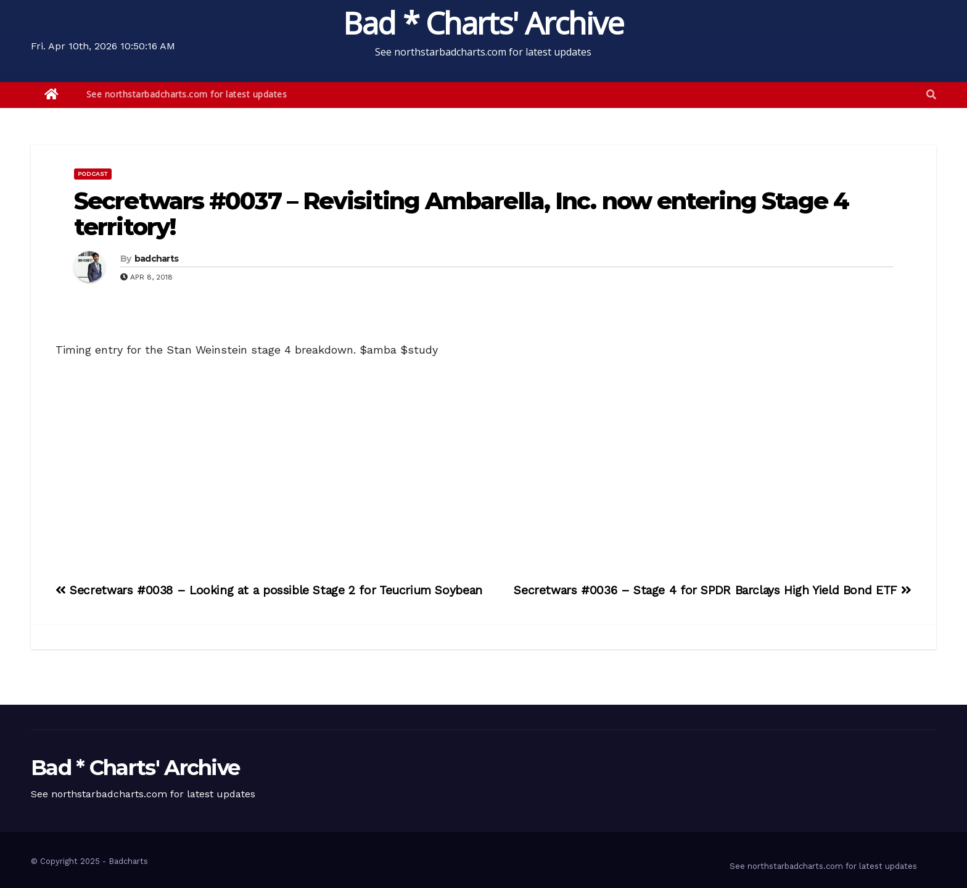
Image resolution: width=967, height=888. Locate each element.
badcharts (156, 258)
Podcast (93, 173)
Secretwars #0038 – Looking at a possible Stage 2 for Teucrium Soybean (269, 590)
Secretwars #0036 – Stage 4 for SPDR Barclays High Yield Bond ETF (712, 590)
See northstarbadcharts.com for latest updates (186, 94)
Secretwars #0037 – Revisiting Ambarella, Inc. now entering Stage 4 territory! (461, 213)
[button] (931, 95)
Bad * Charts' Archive (483, 23)
